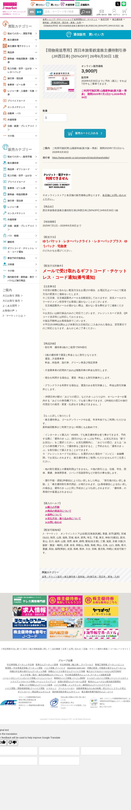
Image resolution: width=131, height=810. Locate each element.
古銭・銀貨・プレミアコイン (18, 128)
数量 (45, 110)
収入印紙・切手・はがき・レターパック (17, 70)
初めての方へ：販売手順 (18, 157)
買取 (32, 12)
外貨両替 (70, 5)
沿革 (64, 649)
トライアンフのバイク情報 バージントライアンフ (33, 681)
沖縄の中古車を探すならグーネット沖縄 (28, 671)
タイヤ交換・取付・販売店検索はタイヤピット (41, 675)
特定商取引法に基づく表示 (15, 649)
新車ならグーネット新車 (47, 664)
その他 (9, 137)
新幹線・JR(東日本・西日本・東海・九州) (62, 22)
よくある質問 (10, 307)
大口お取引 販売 (11, 302)
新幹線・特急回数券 (16, 195)
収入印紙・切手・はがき (18, 176)
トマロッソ (51, 688)
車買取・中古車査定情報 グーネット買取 (23, 668)
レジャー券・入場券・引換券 (18, 92)
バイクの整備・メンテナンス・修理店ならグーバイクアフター (82, 685)
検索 (88, 12)
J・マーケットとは (13, 317)
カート (124, 14)
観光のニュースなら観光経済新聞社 (104, 681)
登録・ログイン (114, 14)
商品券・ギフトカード (17, 170)
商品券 (9, 52)
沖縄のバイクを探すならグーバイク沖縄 (66, 671)
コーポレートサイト (119, 649)
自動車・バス (12, 114)
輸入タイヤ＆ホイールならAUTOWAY (104, 671)
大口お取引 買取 (11, 297)
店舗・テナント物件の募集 (95, 649)
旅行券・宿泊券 (13, 79)
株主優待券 (11, 40)
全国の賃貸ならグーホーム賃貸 (72, 681)
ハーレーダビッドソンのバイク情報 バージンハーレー (27, 678)
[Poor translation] (12, 743)
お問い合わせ (102, 14)
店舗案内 (84, 5)
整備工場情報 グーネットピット (109, 664)
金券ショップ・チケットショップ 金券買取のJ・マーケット (70, 19)
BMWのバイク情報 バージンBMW (69, 678)
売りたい (40, 5)
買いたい (55, 5)
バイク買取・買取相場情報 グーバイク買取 (25, 688)
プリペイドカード (15, 101)
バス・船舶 (11, 237)
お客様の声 (8, 312)
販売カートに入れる (86, 133)
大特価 (9, 265)
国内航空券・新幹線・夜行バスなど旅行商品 (18, 279)
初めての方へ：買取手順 (18, 33)
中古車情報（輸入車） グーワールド (76, 664)
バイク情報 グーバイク (54, 668)
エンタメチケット (15, 107)
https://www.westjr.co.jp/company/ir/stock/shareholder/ (80, 157)
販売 (39, 12)
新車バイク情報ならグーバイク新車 (36, 685)
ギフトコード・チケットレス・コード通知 (18, 250)
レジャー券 (11, 208)
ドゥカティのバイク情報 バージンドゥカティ (107, 678)
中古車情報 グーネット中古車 (20, 664)
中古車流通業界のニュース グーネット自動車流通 (88, 675)
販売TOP (105, 19)
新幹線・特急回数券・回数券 (18, 60)
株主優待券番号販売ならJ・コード (97, 692)
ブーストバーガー (66, 688)
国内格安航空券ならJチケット (66, 692)
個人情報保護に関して (39, 649)
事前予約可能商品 (15, 259)
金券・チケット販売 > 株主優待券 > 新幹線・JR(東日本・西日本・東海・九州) (81, 577)
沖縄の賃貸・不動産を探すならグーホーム (106, 668)
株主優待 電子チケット (17, 46)
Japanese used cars (76, 668)
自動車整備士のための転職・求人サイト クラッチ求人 (101, 688)
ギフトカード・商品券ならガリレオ (34, 692)
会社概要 (56, 649)
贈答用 (9, 243)
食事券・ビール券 (15, 85)
